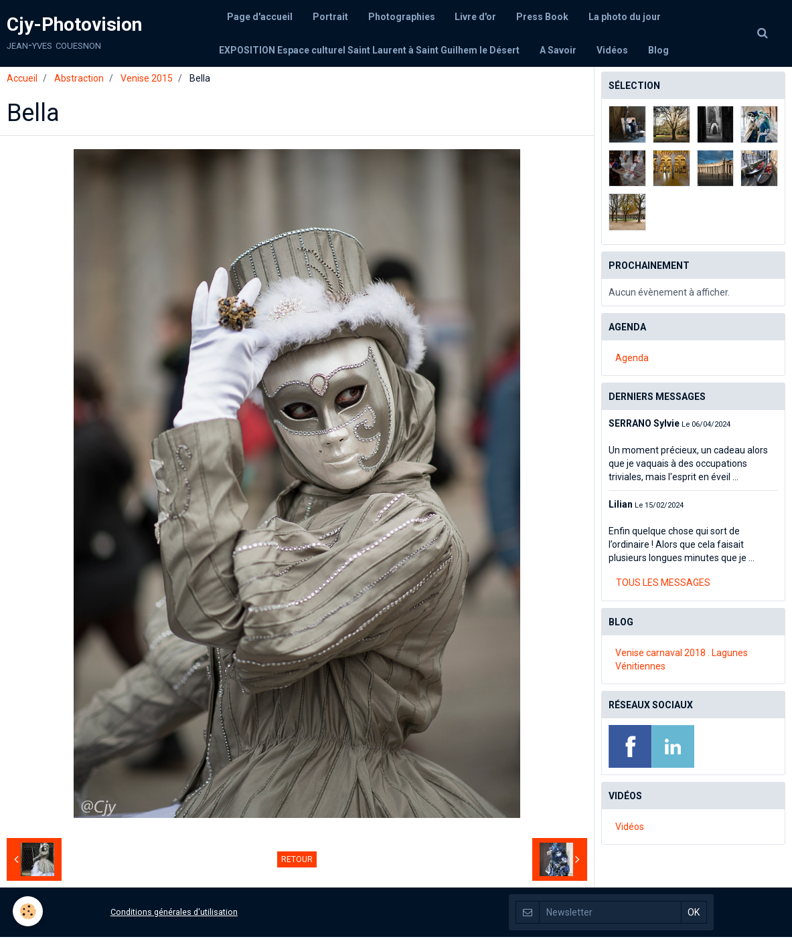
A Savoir (558, 50)
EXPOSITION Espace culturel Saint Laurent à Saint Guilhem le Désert (369, 50)
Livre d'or (476, 16)
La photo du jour (625, 16)
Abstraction (79, 80)
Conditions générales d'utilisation (174, 914)
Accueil (22, 80)
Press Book (543, 16)
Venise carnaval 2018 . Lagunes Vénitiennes (681, 661)
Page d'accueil (260, 16)
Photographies (401, 16)
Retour (297, 861)
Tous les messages (663, 584)
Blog (658, 50)
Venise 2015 (147, 80)
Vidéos (612, 50)
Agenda (632, 359)
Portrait (330, 16)
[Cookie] (28, 911)
